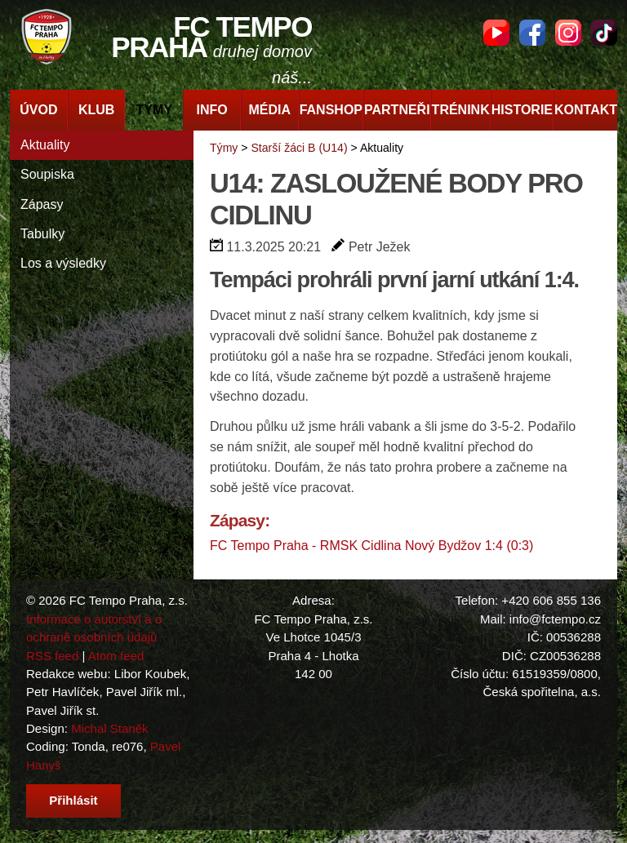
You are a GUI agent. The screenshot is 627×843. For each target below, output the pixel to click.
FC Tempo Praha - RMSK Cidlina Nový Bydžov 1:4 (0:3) (371, 545)
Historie (522, 110)
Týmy (154, 110)
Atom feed (116, 656)
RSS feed (52, 656)
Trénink (461, 110)
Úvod (38, 110)
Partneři (397, 110)
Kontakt (585, 110)
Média (270, 110)
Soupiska (47, 174)
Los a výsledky (63, 263)
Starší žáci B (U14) (299, 147)
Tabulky (42, 234)
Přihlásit (73, 800)
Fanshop (331, 110)
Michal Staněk (109, 728)
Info (211, 110)
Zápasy (41, 204)
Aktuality (44, 145)
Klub (96, 110)
